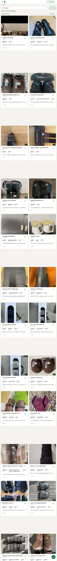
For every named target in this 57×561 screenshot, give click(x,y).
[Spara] (25, 38)
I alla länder (13, 11)
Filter (52, 8)
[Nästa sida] (35, 516)
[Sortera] (52, 14)
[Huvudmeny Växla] (2, 2)
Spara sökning (5, 13)
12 (31, 516)
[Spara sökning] (53, 557)
